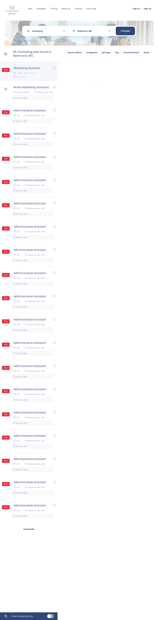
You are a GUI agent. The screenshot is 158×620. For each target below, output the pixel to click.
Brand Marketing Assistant (31, 91)
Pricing (53, 8)
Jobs (30, 8)
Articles (78, 8)
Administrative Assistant (30, 114)
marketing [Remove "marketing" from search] (31, 40)
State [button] (146, 52)
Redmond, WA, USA (81, 96)
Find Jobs (125, 30)
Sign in (136, 8)
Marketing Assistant (27, 68)
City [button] (117, 52)
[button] (152, 84)
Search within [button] (75, 52)
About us (66, 8)
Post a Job (91, 8)
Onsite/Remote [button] (131, 52)
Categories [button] (91, 52)
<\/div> (75, 541)
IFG (89, 76)
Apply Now (96, 84)
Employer (41, 8)
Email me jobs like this (22, 616)
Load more (28, 533)
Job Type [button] (106, 52)
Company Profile (81, 609)
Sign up (147, 8)
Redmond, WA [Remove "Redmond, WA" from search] (52, 40)
